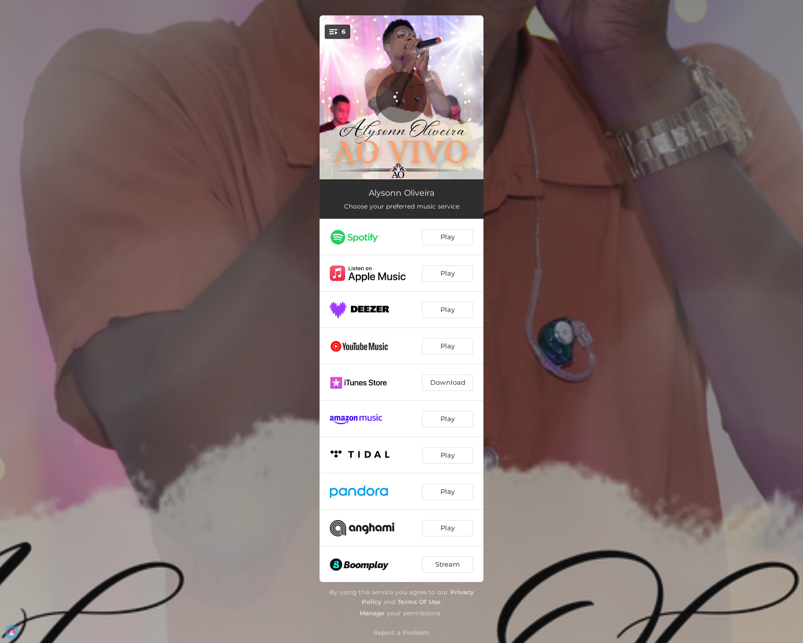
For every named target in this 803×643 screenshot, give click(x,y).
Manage (372, 613)
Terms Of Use (418, 602)
